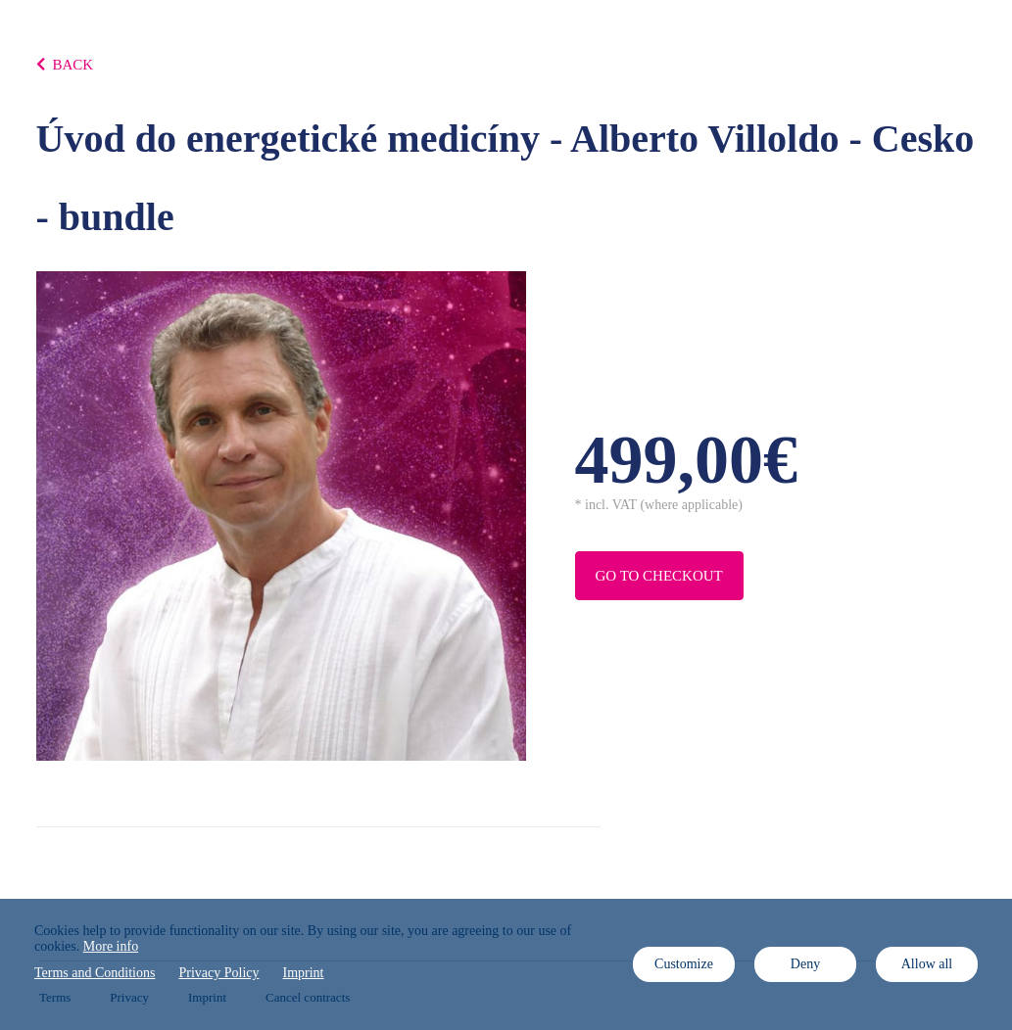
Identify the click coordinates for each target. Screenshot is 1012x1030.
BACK (65, 64)
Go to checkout (659, 576)
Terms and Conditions (94, 972)
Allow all (927, 964)
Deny (805, 964)
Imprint (303, 972)
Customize (683, 964)
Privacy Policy (218, 972)
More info (110, 946)
